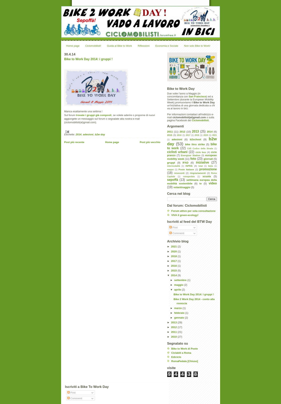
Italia (210, 166)
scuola (207, 176)
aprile (178, 289)
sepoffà (172, 179)
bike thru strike (195, 144)
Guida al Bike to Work (119, 45)
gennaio (179, 317)
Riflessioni (143, 45)
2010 (174, 336)
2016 (179, 135)
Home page (72, 45)
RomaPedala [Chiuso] (184, 361)
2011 (170, 131)
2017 (188, 135)
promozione (208, 169)
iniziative (202, 162)
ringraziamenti (198, 173)
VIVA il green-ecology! (185, 215)
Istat (200, 166)
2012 (182, 131)
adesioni (88, 134)
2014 (78, 134)
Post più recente (74, 142)
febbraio (179, 312)
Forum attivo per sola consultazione (193, 210)
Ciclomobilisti (200, 120)
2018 (197, 135)
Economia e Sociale (166, 45)
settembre (180, 280)
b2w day (100, 134)
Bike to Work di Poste (184, 348)
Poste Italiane (186, 169)
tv (200, 183)
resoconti (179, 173)
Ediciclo (176, 357)
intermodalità (173, 166)
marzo (178, 308)
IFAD (185, 162)
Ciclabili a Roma (181, 352)
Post (173, 227)
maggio (179, 284)
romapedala (189, 176)
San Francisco (197, 96)
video (213, 183)
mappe (170, 170)
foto (193, 158)
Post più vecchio (150, 142)
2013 (195, 131)
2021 (214, 135)
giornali (208, 158)
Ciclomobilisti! (93, 45)
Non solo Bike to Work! (197, 45)
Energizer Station (190, 155)
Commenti (176, 233)
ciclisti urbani (177, 152)
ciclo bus (200, 152)
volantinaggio (182, 187)
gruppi (171, 162)
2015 (169, 135)
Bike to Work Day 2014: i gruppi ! (88, 59)
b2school (195, 139)
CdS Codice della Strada (200, 148)
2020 (205, 135)
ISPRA (189, 166)
